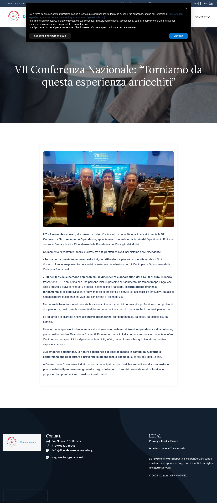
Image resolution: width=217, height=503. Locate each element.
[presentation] (25, 495)
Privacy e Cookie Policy (163, 440)
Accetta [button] (178, 35)
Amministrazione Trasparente (167, 448)
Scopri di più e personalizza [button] (50, 35)
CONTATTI (202, 17)
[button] (186, 8)
